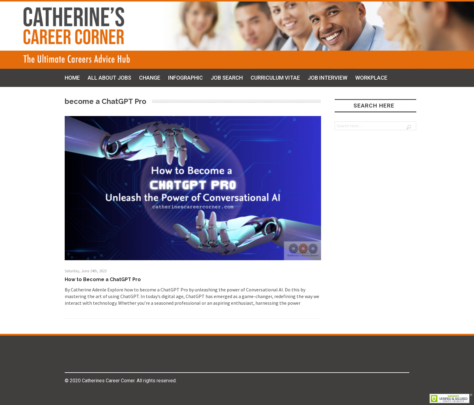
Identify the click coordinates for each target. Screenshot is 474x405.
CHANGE (149, 78)
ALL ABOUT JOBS (109, 78)
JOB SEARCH (227, 78)
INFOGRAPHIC (185, 78)
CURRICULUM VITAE (275, 78)
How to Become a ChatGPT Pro (103, 279)
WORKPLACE (371, 78)
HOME (72, 78)
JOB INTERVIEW (327, 78)
